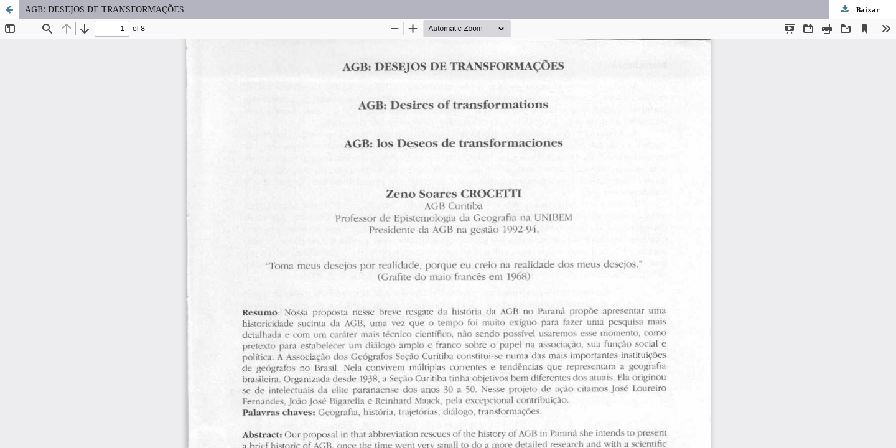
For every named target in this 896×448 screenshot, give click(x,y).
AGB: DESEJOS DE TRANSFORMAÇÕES (104, 9)
